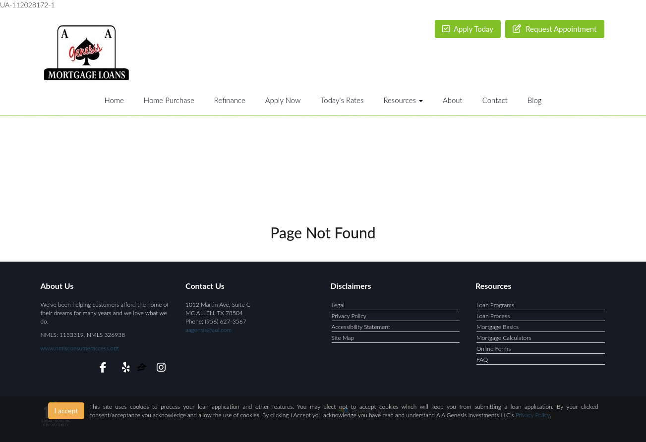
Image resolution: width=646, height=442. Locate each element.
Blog (535, 100)
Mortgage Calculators (503, 337)
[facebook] (100, 369)
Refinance (229, 100)
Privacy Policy (349, 316)
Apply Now (283, 100)
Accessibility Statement (361, 327)
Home (113, 100)
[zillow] (142, 369)
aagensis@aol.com (208, 329)
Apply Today (468, 28)
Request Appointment (554, 28)
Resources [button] (403, 100)
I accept (66, 410)
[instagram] (159, 369)
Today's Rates (341, 100)
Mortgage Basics (497, 327)
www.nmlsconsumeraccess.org (80, 348)
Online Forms (493, 348)
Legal (338, 305)
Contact (495, 100)
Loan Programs (495, 305)
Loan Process (493, 316)
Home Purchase (169, 100)
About (453, 100)
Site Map (343, 337)
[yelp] (124, 369)
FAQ (482, 359)
